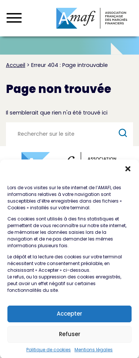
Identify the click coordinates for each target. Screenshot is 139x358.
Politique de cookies (48, 352)
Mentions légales (94, 352)
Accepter (69, 316)
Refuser (69, 337)
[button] (128, 171)
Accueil (15, 65)
